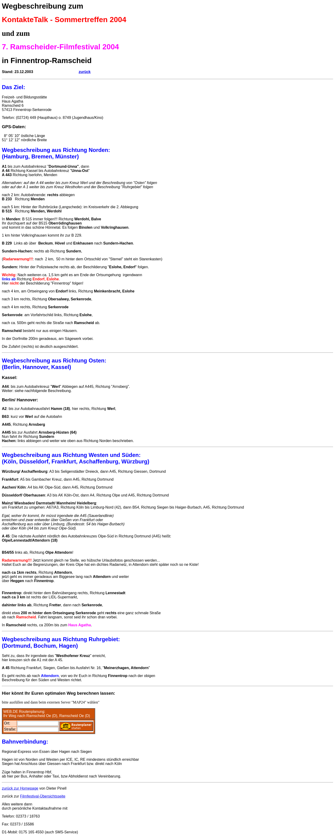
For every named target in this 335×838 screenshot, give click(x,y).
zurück (85, 72)
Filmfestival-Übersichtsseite (42, 796)
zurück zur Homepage (20, 788)
